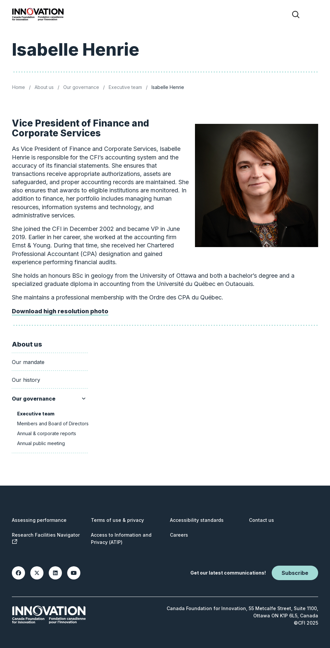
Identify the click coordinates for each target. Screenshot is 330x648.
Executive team (125, 87)
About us (44, 87)
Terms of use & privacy (117, 520)
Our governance (81, 87)
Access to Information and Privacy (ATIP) (121, 538)
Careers (179, 535)
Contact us (261, 520)
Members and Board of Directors (53, 423)
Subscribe (295, 573)
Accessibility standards (197, 520)
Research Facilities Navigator (46, 538)
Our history (26, 380)
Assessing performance (39, 520)
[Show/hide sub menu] (84, 399)
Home (18, 87)
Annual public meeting (41, 443)
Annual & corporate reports (46, 433)
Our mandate (28, 362)
